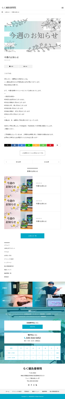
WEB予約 (32, 326)
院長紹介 (6, 277)
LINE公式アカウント (9, 248)
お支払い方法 (7, 255)
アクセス (6, 252)
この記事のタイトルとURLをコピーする (32, 153)
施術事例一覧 (7, 273)
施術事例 (44, 391)
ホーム (7, 391)
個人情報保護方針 (9, 266)
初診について (7, 269)
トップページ (7, 262)
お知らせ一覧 (32, 236)
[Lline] (11, 66)
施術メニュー (35, 391)
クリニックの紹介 (9, 259)
